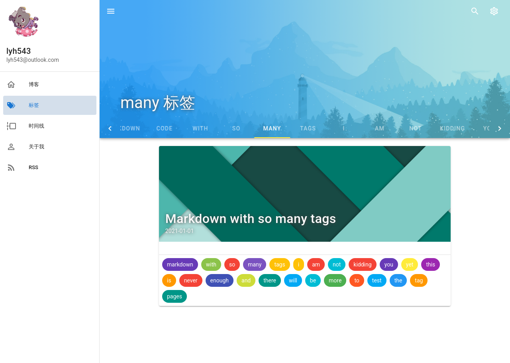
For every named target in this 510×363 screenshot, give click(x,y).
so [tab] (269, 128)
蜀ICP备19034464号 (227, 352)
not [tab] (448, 128)
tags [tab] (341, 128)
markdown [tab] (155, 128)
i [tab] (376, 128)
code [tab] (197, 128)
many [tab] (305, 128)
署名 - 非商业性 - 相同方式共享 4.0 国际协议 (312, 352)
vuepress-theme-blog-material (427, 352)
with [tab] (233, 128)
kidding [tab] (485, 128)
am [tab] (412, 128)
